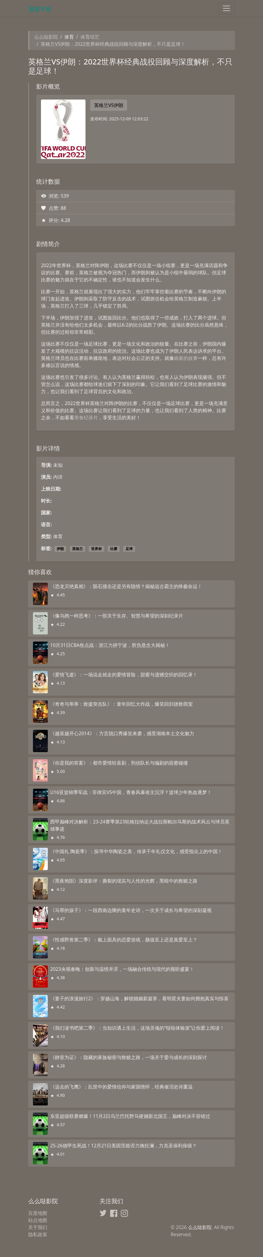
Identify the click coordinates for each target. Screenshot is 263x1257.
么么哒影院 (46, 37)
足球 (129, 548)
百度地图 (37, 1213)
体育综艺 (89, 37)
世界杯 (96, 548)
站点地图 (37, 1220)
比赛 (113, 548)
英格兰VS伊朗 (108, 105)
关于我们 (37, 1227)
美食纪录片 (86, 417)
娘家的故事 (186, 358)
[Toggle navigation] (226, 8)
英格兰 (77, 548)
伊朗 (60, 548)
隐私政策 (37, 1234)
